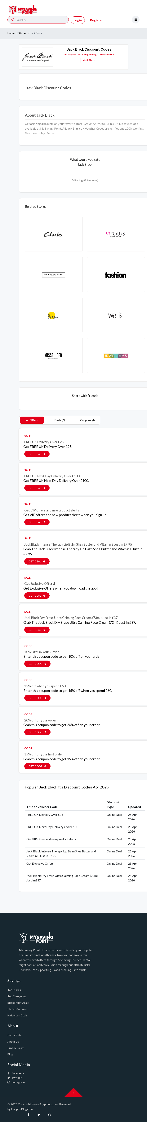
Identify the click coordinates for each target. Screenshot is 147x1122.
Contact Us (14, 1035)
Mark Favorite (107, 54)
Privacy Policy (15, 1047)
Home (11, 33)
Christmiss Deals (17, 1009)
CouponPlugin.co (22, 1109)
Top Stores (14, 989)
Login (78, 20)
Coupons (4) (87, 420)
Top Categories (16, 996)
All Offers (32, 420)
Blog (10, 1054)
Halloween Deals (17, 1015)
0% (79, 54)
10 (65, 54)
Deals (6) (60, 420)
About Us (13, 1041)
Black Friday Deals (18, 1002)
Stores (22, 33)
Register (96, 20)
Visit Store (89, 60)
